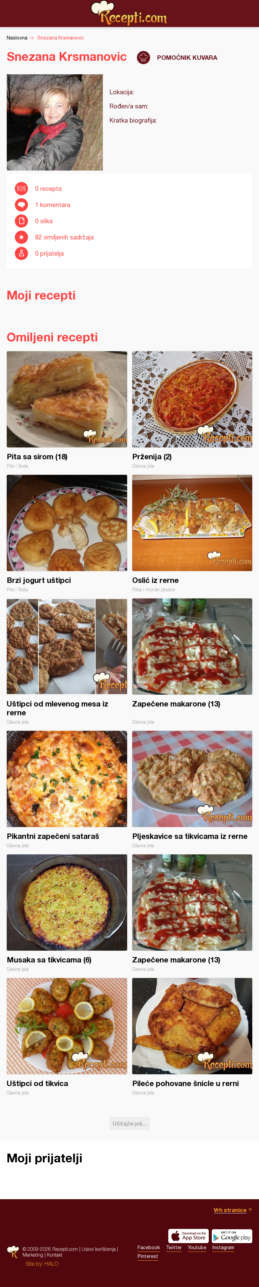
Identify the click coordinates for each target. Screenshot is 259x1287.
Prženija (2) (192, 410)
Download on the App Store (188, 1236)
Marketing (33, 1255)
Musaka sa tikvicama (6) (67, 913)
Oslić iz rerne (192, 533)
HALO (51, 1264)
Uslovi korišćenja (99, 1249)
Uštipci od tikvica (67, 1037)
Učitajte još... (129, 1123)
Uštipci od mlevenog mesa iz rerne (67, 661)
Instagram (223, 1247)
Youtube (197, 1247)
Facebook (149, 1247)
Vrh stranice (230, 1210)
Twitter (174, 1247)
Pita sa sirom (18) (67, 410)
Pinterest (148, 1256)
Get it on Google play (232, 1236)
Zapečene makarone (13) (192, 661)
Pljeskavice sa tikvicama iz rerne (192, 789)
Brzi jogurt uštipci (67, 533)
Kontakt (54, 1255)
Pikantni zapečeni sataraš (67, 789)
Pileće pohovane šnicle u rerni (192, 1037)
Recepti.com (129, 13)
